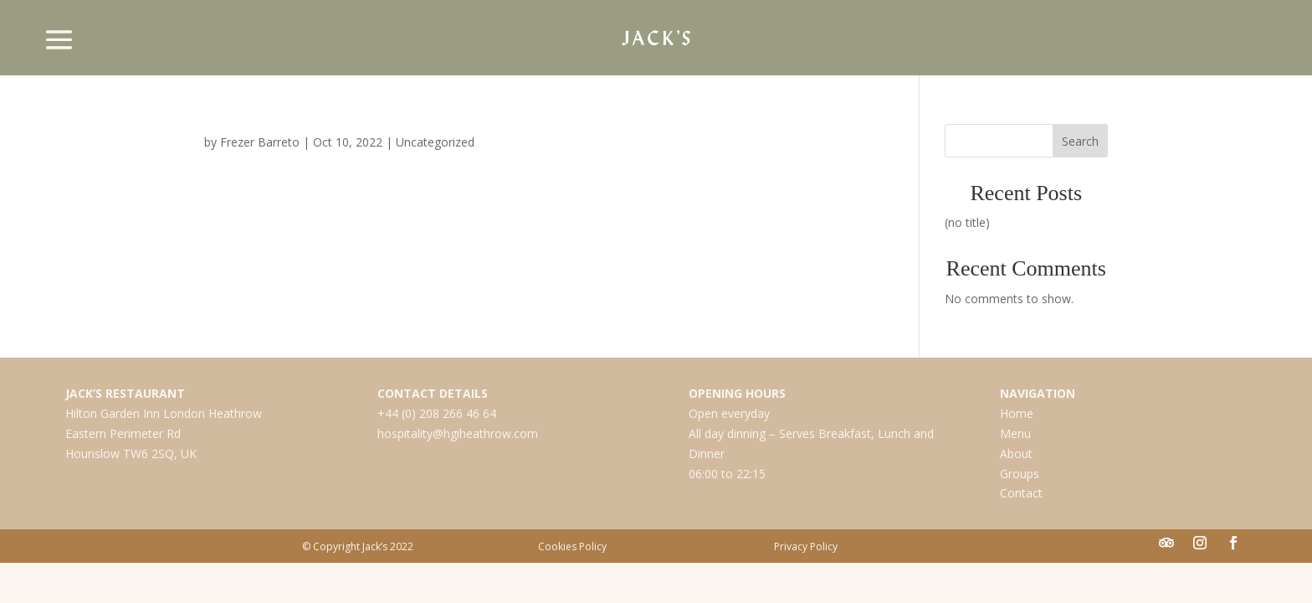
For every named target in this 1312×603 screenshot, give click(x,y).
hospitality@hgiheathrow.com (457, 433)
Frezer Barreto (260, 142)
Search (1080, 141)
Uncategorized (435, 142)
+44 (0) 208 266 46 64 (436, 413)
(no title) (967, 222)
